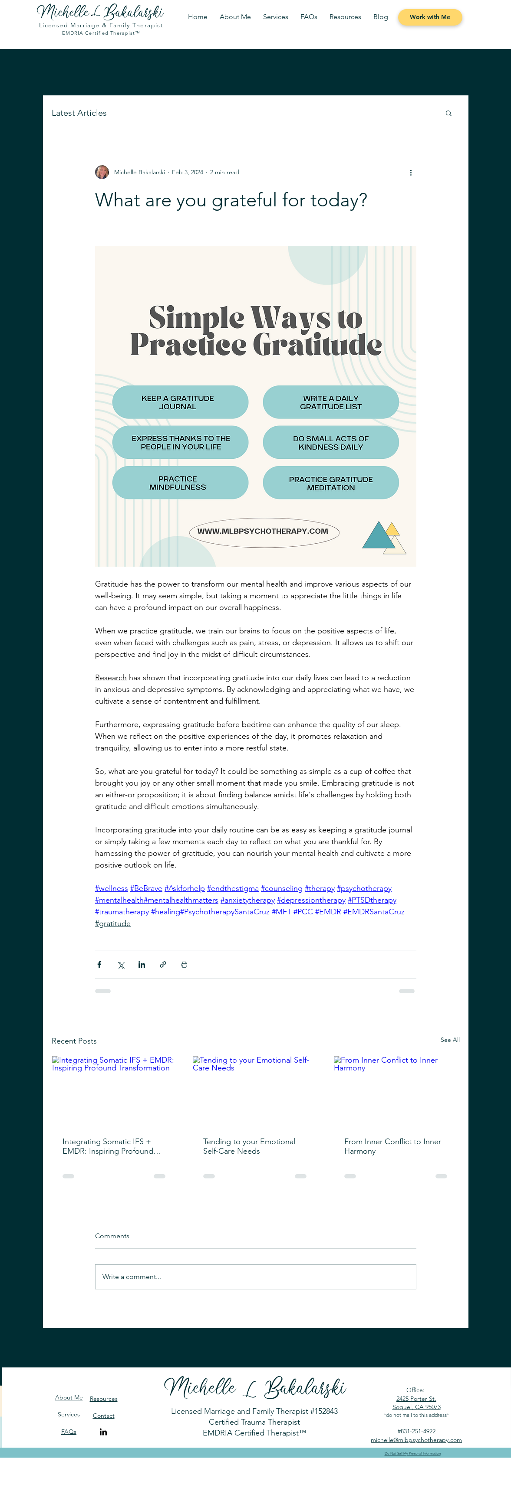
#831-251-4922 (416, 1431)
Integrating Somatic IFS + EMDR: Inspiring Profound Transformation (108, 1146)
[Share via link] (163, 964)
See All (450, 1040)
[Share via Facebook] (99, 964)
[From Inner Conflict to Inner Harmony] (396, 1091)
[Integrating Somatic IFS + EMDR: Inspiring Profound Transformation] (115, 1091)
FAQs (68, 1432)
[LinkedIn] (103, 1432)
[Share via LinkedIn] (142, 964)
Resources (104, 1399)
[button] (276, 16)
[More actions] (411, 172)
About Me (69, 1397)
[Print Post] (184, 964)
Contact (104, 1415)
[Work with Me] (430, 17)
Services (69, 1414)
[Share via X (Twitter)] (120, 964)
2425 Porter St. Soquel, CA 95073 (416, 1403)
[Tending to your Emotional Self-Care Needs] (255, 1091)
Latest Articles (79, 113)
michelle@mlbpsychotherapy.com (416, 1440)
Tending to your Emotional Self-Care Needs (249, 1146)
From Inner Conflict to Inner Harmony (392, 1146)
